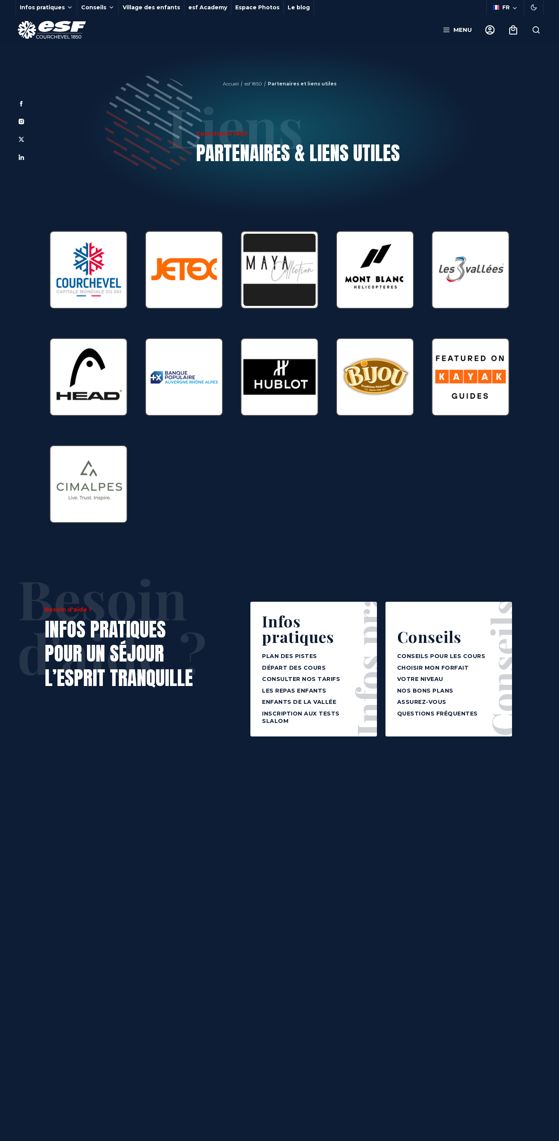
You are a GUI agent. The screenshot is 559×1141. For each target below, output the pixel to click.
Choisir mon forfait (433, 667)
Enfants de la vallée (299, 701)
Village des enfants (151, 7)
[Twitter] (21, 139)
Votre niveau (420, 679)
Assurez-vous (421, 701)
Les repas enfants (294, 690)
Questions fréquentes (437, 713)
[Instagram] (21, 121)
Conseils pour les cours (441, 656)
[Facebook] (21, 103)
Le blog (299, 7)
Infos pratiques (298, 628)
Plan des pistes (289, 656)
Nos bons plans (425, 690)
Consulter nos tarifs (301, 679)
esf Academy (207, 7)
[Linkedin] (21, 157)
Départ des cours (294, 667)
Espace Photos (257, 7)
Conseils (429, 635)
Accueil (231, 84)
